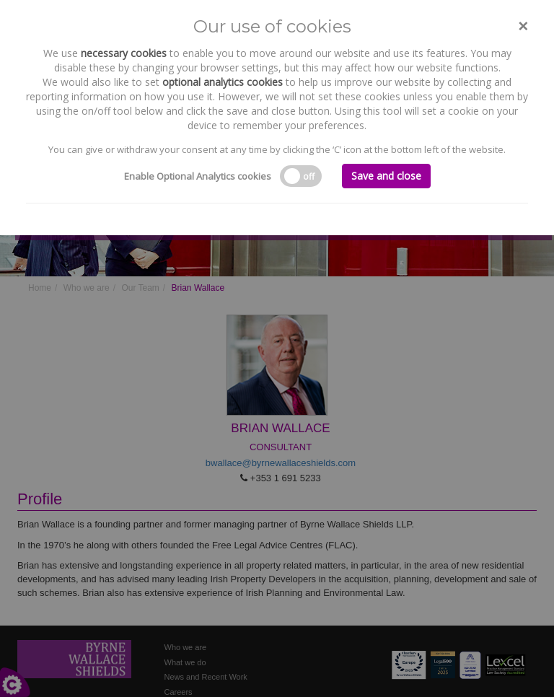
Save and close (386, 176)
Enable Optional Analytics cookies (197, 176)
